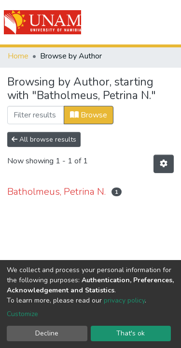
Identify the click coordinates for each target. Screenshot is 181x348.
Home (18, 56)
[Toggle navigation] (167, 22)
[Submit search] (118, 22)
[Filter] (35, 115)
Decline (46, 333)
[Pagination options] (163, 164)
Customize (22, 314)
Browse (88, 115)
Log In (138, 22)
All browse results (44, 139)
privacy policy (124, 300)
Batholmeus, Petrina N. (56, 191)
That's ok (130, 333)
